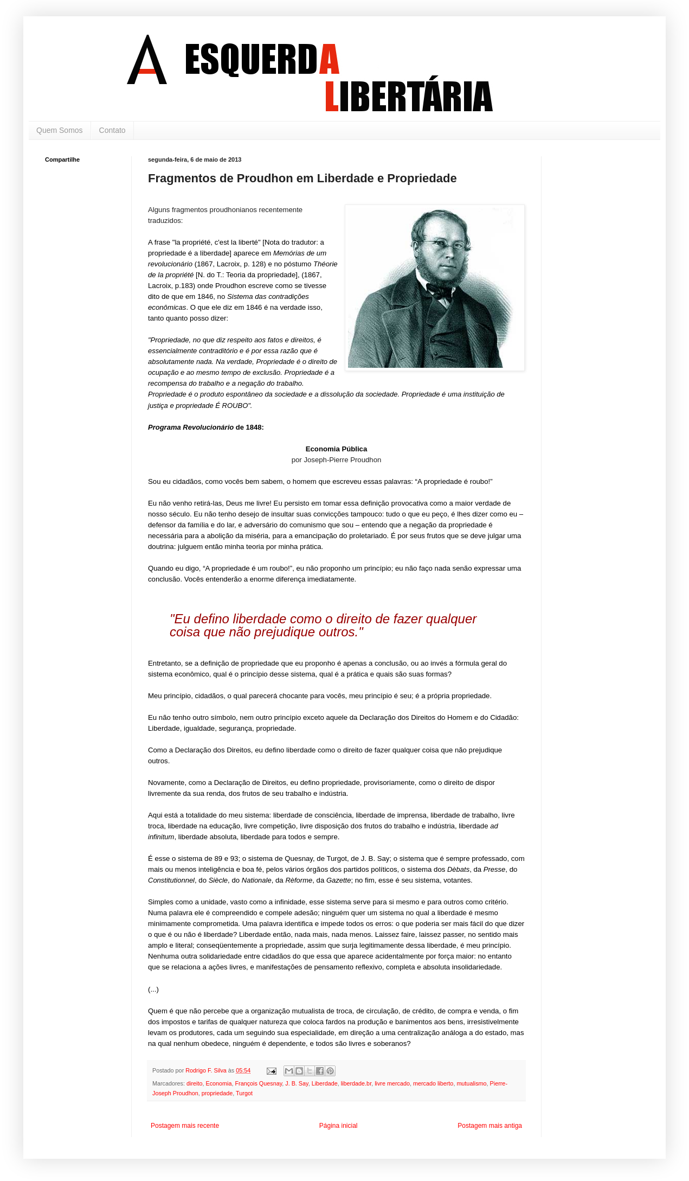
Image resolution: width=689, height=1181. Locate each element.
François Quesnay (258, 1083)
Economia (218, 1083)
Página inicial (338, 1125)
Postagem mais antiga (490, 1125)
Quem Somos (59, 130)
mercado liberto (433, 1083)
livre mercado (392, 1083)
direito (194, 1083)
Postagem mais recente (185, 1125)
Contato (112, 130)
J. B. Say (296, 1083)
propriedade (217, 1093)
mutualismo (471, 1083)
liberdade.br (356, 1083)
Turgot (244, 1093)
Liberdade (325, 1083)
